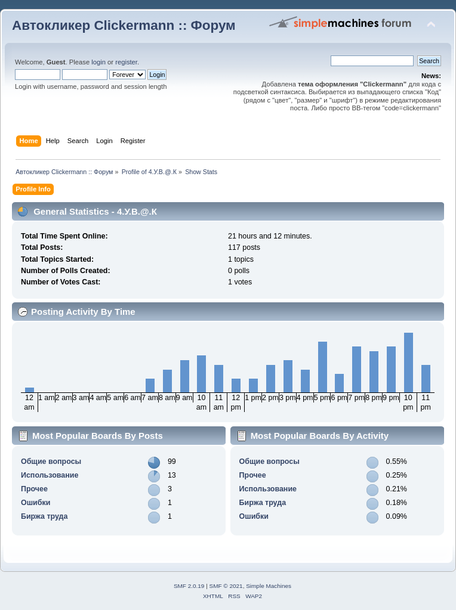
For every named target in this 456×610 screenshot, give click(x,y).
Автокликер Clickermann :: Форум (124, 25)
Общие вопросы (51, 461)
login (98, 62)
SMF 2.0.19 (189, 586)
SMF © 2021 (226, 586)
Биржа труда (44, 516)
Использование (49, 475)
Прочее (34, 489)
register (126, 62)
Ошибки (35, 502)
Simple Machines (268, 586)
